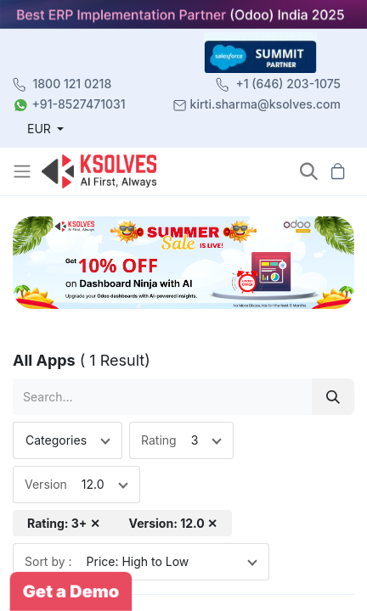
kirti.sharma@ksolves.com (265, 104)
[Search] (333, 396)
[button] (309, 172)
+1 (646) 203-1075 (288, 83)
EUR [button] (40, 128)
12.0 (93, 484)
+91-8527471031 (79, 104)
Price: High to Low (138, 561)
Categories (56, 440)
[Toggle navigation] (23, 171)
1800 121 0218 (72, 83)
